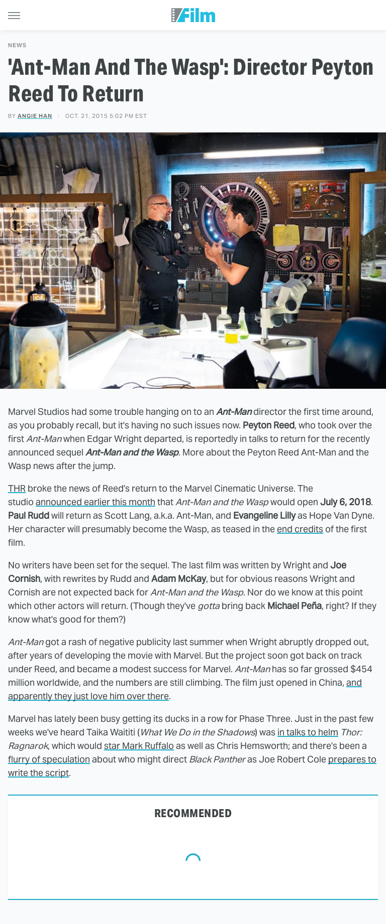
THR (17, 488)
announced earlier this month (95, 502)
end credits (300, 529)
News (17, 45)
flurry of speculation (49, 759)
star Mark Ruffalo (139, 745)
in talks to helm (307, 732)
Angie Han (35, 115)
